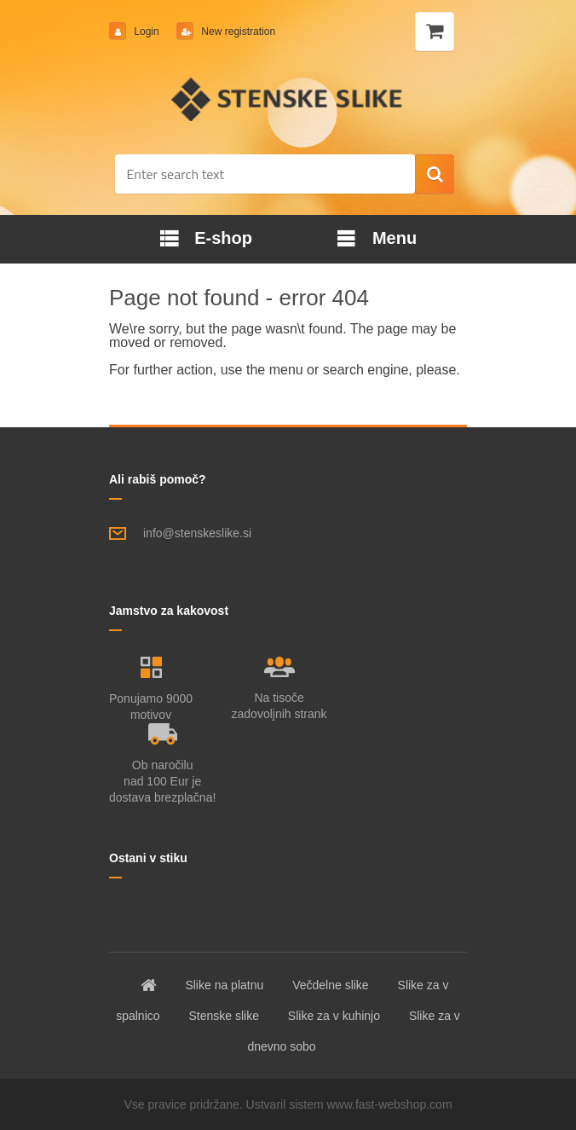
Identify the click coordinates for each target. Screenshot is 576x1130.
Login (146, 32)
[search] (434, 174)
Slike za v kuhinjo (334, 1016)
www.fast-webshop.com (389, 1104)
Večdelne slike (330, 985)
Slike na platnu (224, 985)
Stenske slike (223, 1016)
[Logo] (288, 99)
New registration (237, 32)
